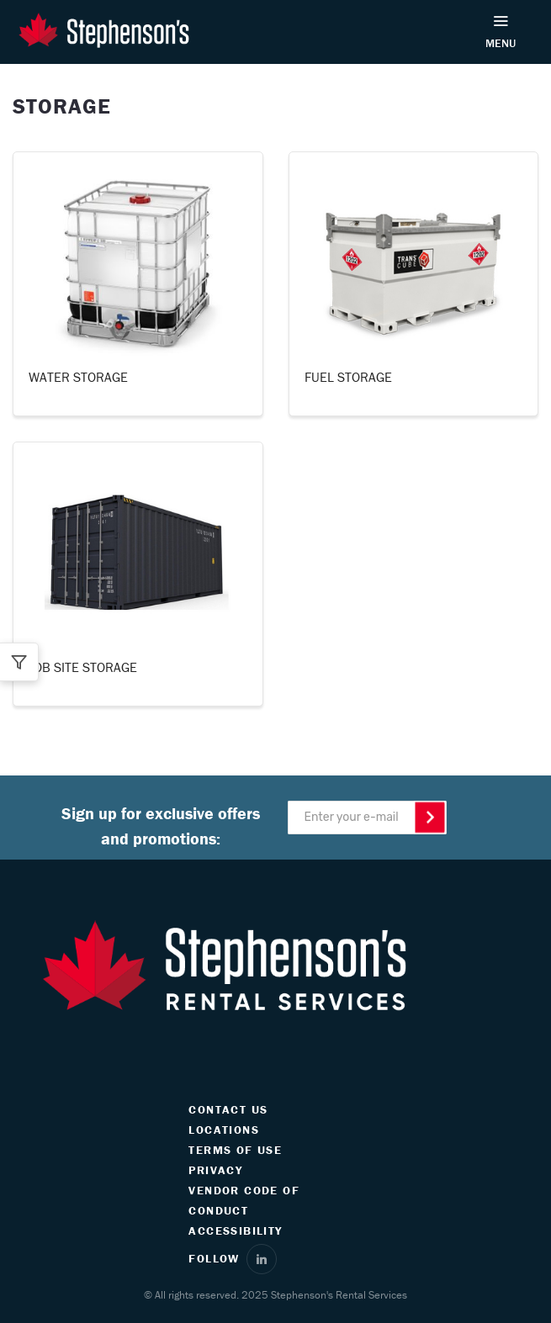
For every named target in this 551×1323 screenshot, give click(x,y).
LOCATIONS (223, 1129)
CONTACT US (228, 1109)
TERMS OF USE (235, 1149)
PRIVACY (215, 1169)
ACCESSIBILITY (235, 1230)
